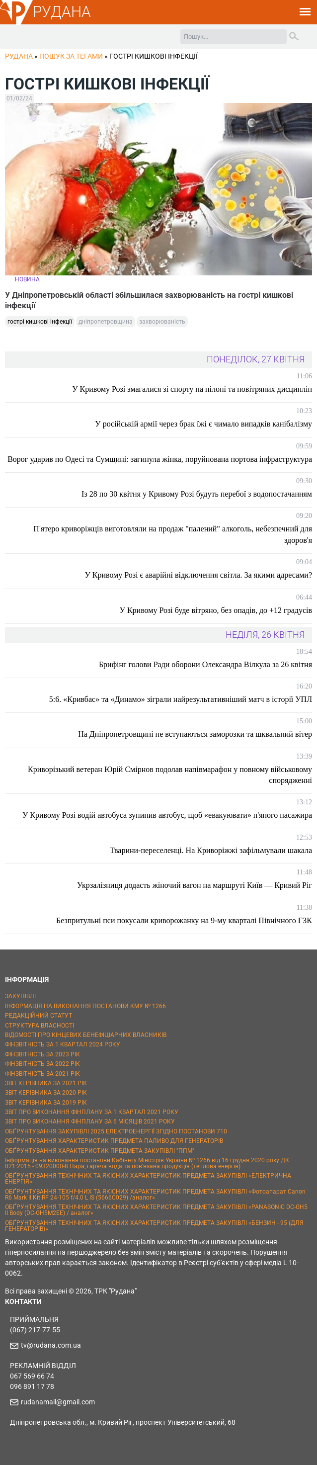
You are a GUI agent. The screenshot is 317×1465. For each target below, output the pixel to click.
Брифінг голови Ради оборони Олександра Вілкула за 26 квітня (205, 664)
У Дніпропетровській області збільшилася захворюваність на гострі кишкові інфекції (149, 300)
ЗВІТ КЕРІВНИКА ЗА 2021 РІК (46, 1083)
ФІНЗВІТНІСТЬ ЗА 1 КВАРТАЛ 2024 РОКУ (62, 1044)
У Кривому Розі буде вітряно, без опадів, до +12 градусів (216, 610)
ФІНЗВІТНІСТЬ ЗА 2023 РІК (42, 1054)
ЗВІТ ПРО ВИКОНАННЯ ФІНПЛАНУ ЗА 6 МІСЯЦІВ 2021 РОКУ (90, 1121)
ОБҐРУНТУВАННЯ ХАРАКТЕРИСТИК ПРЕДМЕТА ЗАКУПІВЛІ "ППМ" (99, 1150)
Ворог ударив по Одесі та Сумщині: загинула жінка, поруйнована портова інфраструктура (159, 459)
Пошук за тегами (71, 56)
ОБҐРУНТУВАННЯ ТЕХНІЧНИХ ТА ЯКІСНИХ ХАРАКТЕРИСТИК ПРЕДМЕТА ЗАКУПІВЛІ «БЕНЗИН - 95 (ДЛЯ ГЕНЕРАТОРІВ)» (154, 1225)
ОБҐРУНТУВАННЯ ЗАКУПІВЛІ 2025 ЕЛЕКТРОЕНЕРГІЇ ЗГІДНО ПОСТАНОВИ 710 (116, 1131)
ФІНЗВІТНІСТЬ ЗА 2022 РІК (42, 1063)
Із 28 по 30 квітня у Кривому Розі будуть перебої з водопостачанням (196, 494)
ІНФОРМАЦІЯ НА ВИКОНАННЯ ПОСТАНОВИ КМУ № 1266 (85, 1006)
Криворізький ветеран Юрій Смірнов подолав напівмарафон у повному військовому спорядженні (170, 774)
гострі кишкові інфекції (39, 321)
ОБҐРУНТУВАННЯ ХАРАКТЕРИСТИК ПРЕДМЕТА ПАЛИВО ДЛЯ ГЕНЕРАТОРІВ (114, 1140)
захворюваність (162, 321)
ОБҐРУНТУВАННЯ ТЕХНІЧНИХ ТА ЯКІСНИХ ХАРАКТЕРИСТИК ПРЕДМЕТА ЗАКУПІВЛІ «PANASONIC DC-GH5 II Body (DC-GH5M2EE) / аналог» (156, 1210)
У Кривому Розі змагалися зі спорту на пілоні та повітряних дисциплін (192, 389)
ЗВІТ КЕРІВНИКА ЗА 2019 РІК (46, 1102)
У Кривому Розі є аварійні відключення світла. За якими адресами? (198, 575)
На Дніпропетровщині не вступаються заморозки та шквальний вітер (195, 734)
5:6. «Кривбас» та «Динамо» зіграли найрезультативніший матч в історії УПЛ (180, 699)
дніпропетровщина (106, 321)
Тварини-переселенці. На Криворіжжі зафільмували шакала (211, 850)
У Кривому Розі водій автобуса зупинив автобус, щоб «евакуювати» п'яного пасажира (167, 815)
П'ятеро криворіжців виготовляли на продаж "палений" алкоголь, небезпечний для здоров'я (172, 534)
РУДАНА (62, 11)
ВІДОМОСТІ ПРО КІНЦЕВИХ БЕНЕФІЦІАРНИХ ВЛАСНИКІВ (85, 1035)
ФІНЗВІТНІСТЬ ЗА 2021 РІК (42, 1073)
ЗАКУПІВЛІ (20, 996)
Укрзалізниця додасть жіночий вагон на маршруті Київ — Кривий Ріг (194, 885)
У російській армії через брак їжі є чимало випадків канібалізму (203, 424)
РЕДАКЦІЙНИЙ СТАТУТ (38, 1015)
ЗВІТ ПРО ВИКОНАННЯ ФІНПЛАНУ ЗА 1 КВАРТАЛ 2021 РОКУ (91, 1112)
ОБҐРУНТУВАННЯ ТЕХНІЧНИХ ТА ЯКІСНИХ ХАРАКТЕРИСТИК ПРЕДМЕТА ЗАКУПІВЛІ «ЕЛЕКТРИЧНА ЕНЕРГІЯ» (148, 1178)
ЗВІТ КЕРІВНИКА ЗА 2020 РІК (46, 1092)
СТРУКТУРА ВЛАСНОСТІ (39, 1025)
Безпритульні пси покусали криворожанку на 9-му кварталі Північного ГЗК (184, 920)
